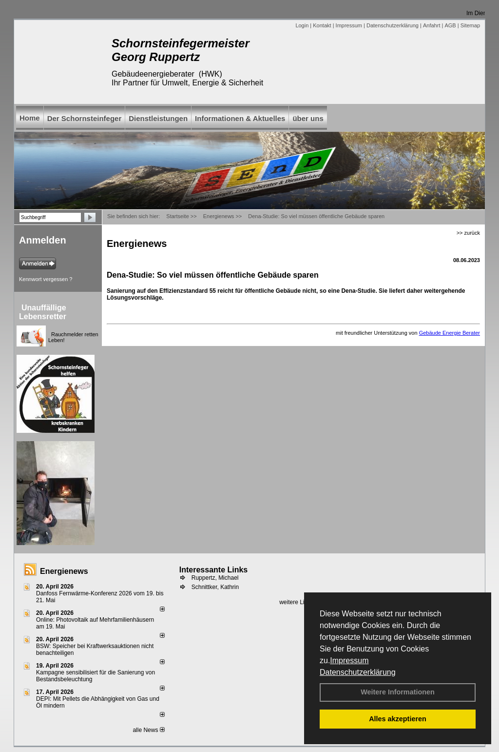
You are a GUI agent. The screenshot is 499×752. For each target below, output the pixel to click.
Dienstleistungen (158, 118)
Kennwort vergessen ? (45, 279)
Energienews (64, 571)
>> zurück (468, 233)
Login (301, 25)
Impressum (349, 660)
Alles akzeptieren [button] (397, 719)
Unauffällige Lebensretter (42, 312)
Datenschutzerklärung (358, 672)
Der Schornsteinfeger (84, 118)
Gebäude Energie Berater (449, 333)
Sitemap (470, 25)
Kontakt (322, 25)
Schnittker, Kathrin (215, 587)
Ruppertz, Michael (215, 577)
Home (29, 118)
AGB (450, 25)
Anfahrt (431, 25)
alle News (148, 730)
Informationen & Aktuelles (240, 118)
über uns (307, 118)
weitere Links (299, 602)
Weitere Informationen (398, 692)
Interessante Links (213, 570)
